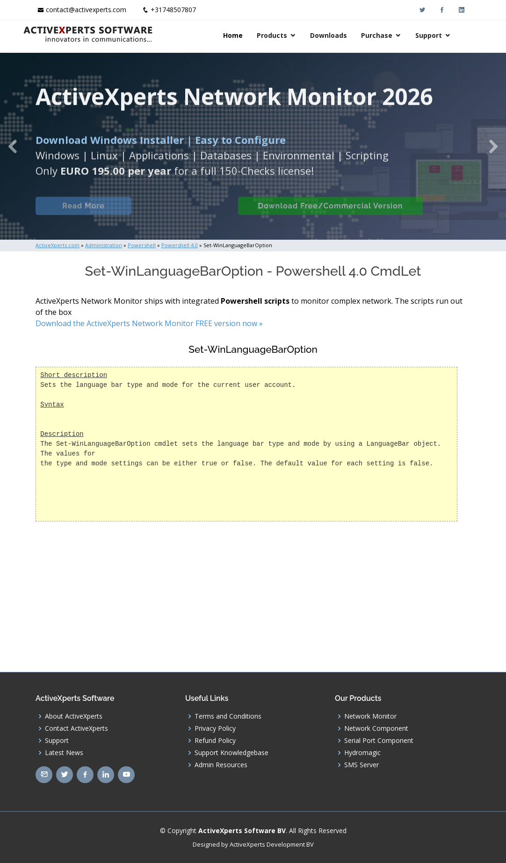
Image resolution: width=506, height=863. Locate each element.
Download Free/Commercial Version (329, 213)
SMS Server (361, 765)
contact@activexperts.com (86, 9)
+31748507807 (173, 9)
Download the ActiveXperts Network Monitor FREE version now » (149, 323)
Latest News (64, 752)
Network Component (376, 728)
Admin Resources (221, 765)
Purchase (389, 35)
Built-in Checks (182, 213)
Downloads (341, 35)
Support (441, 35)
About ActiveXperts (73, 716)
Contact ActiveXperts (76, 728)
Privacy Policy (215, 728)
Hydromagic (362, 752)
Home (245, 35)
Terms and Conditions (228, 716)
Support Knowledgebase (231, 752)
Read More (82, 213)
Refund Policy (215, 740)
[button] (12, 146)
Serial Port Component (378, 740)
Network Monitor (370, 716)
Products (284, 35)
